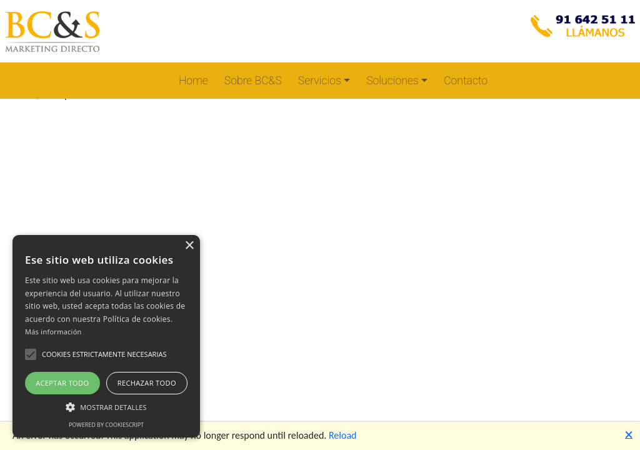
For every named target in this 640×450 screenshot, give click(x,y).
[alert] (106, 336)
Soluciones (392, 80)
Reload (343, 435)
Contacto (466, 80)
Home (193, 80)
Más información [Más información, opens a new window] (53, 331)
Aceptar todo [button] (62, 383)
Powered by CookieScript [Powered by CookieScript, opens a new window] (106, 425)
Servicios (319, 80)
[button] (30, 354)
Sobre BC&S (253, 80)
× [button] (189, 246)
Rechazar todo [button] (147, 383)
